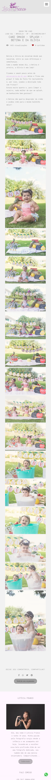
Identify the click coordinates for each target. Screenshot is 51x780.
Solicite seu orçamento (25, 681)
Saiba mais (25, 761)
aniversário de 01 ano (16, 76)
